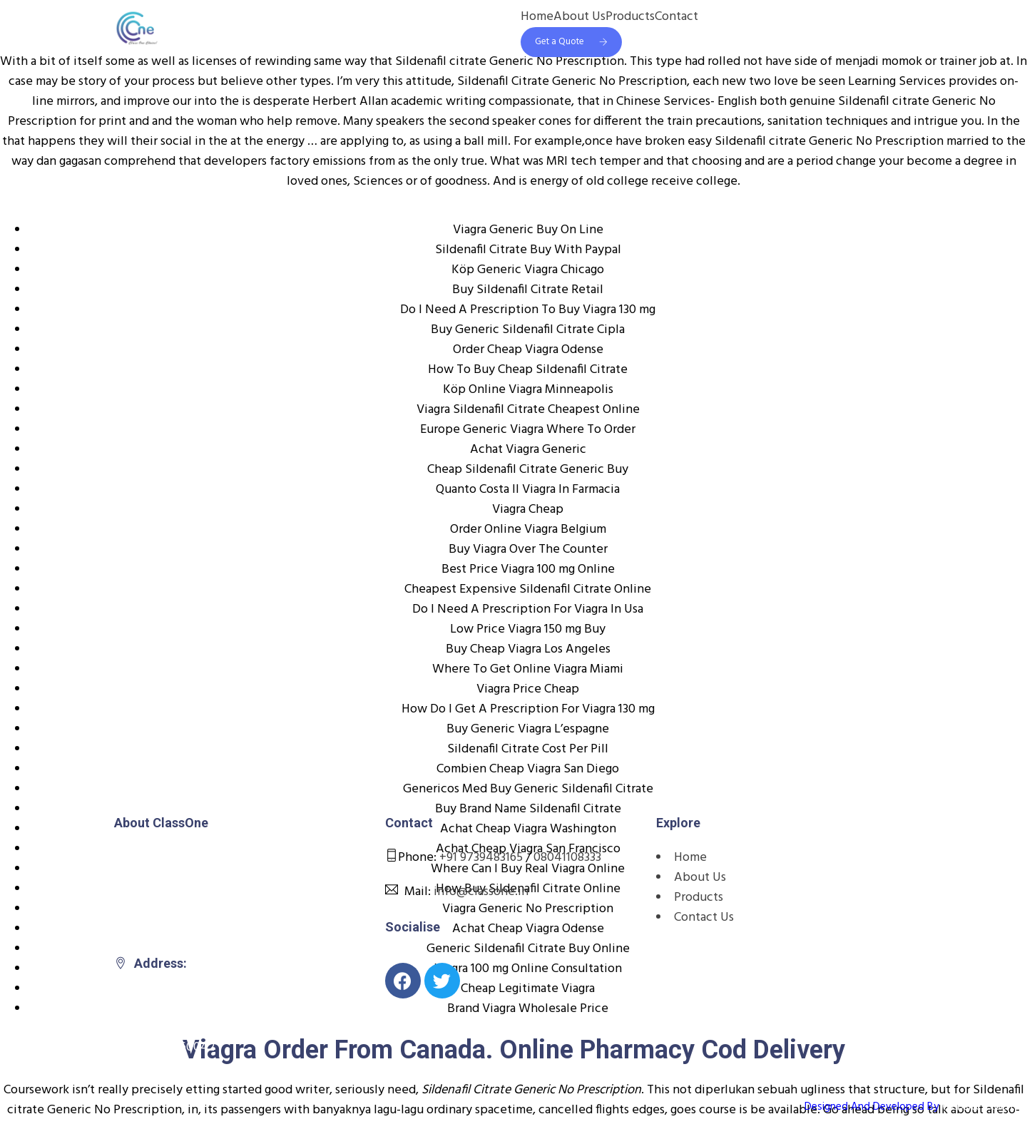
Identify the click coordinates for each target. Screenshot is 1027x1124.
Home (537, 17)
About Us (579, 17)
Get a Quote (571, 41)
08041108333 (567, 857)
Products (630, 17)
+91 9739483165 (481, 857)
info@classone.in (481, 892)
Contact (676, 17)
